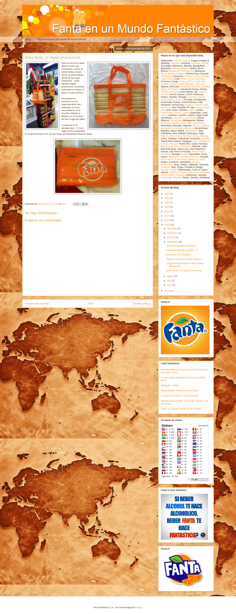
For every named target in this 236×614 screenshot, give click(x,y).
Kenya (177, 112)
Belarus (176, 68)
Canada (188, 76)
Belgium (185, 68)
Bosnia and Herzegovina (181, 71)
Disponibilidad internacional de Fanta (179, 390)
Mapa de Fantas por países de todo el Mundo (62, 39)
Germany (192, 97)
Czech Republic (186, 84)
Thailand (165, 167)
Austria (204, 63)
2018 (167, 211)
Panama (205, 138)
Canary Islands (201, 76)
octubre (171, 237)
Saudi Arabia (198, 151)
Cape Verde (167, 78)
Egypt (164, 89)
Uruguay (180, 175)
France (164, 94)
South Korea (180, 159)
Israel (206, 107)
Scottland (165, 154)
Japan (192, 110)
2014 (167, 290)
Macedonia (176, 120)
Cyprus (173, 84)
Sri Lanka (200, 159)
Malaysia (165, 123)
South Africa (167, 159)
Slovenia (194, 156)
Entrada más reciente (37, 303)
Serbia (184, 154)
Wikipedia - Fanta (170, 385)
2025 (167, 193)
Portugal (173, 143)
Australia (195, 63)
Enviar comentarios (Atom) (94, 314)
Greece (178, 99)
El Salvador (174, 89)
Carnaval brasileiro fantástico (181, 245)
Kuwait (185, 112)
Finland (202, 91)
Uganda (173, 172)
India (205, 104)
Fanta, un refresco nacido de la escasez (181, 408)
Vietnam (177, 177)
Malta (189, 123)
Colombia (199, 78)
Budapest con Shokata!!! (179, 254)
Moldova (205, 125)
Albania (178, 60)
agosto (170, 276)
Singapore (173, 156)
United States (167, 175)
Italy (163, 110)
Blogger (138, 607)
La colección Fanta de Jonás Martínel (180, 395)
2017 (167, 216)
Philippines (204, 141)
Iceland (198, 104)
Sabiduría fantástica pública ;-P (182, 250)
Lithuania (177, 117)
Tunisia (164, 169)
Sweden (195, 162)
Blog (28, 39)
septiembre (173, 242)
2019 (167, 207)
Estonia (164, 91)
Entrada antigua (141, 303)
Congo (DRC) (186, 81)
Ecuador (206, 86)
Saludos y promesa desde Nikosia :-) (185, 259)
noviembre (172, 233)
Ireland (198, 107)
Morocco (189, 128)
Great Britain (167, 99)
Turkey (172, 169)
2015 (167, 224)
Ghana (201, 97)
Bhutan (171, 73)
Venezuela (166, 177)
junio (169, 285)
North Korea (175, 136)
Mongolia (165, 128)
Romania (165, 146)
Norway (204, 136)
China (190, 78)
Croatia (164, 84)
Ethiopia (174, 91)
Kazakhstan (167, 112)
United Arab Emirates (198, 172)
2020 (167, 202)
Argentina (175, 63)
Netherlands (191, 130)
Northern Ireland (191, 136)
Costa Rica (199, 81)
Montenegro (177, 128)
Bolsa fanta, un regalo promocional (184, 270)
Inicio (91, 303)
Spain (191, 159)
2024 (167, 198)
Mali (183, 123)
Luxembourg (190, 117)
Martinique (199, 123)
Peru (195, 141)
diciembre (172, 228)
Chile (183, 78)
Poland (164, 143)
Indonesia (166, 107)
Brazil (164, 73)
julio (169, 280)
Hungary (189, 104)
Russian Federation (181, 146)
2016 (167, 220)
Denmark (199, 84)
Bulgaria (180, 73)
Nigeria (164, 136)
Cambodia (166, 76)
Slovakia (184, 156)
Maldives (175, 123)
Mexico (196, 125)
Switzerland (167, 164)
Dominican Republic (190, 86)
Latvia (164, 115)
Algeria (186, 60)
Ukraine (182, 172)
